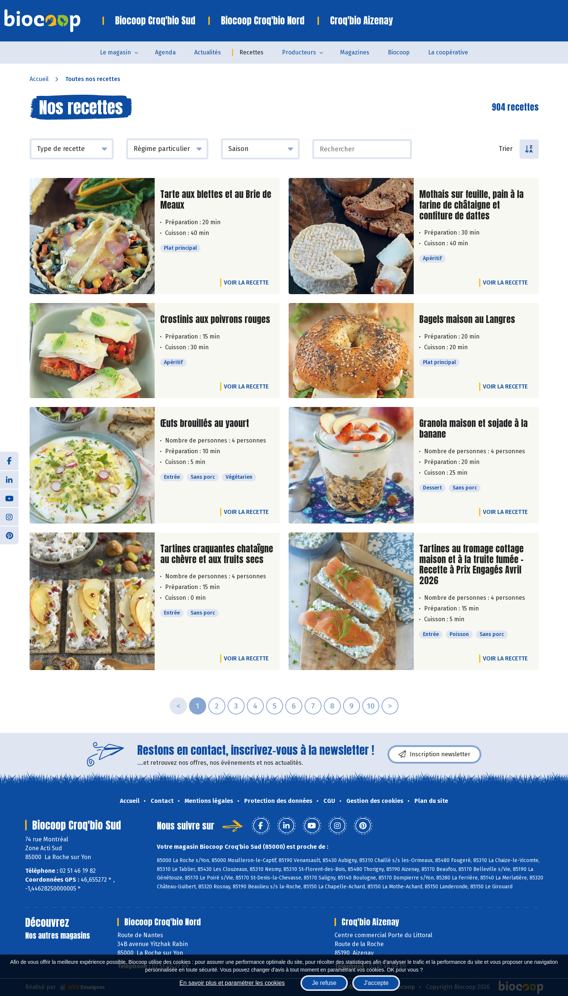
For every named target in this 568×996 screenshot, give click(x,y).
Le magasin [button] (115, 52)
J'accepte (376, 983)
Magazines (354, 52)
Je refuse (324, 983)
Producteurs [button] (299, 52)
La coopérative (448, 52)
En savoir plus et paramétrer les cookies (232, 983)
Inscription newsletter (434, 754)
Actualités (207, 52)
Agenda (165, 52)
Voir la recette (246, 282)
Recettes (251, 52)
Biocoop (399, 52)
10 (371, 705)
